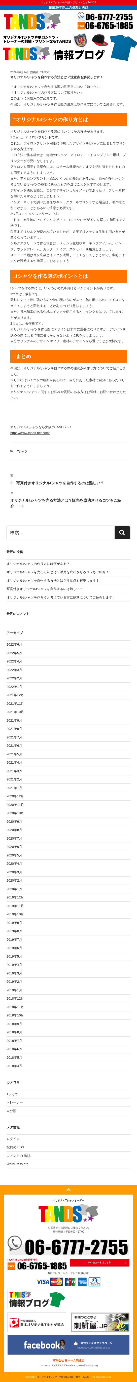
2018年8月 (14, 1032)
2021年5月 (14, 754)
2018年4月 (14, 1066)
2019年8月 (14, 931)
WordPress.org (17, 1164)
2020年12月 (15, 796)
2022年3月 (14, 670)
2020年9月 (14, 821)
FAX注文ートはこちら (99, 1262)
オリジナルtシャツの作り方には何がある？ (38, 564)
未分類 (11, 1111)
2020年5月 (14, 855)
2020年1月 (14, 889)
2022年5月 (14, 653)
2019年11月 (15, 906)
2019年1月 (14, 990)
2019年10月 (15, 914)
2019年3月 (14, 973)
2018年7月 (14, 1041)
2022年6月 (14, 644)
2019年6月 (14, 948)
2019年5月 (14, 956)
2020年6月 (14, 847)
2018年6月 (14, 1049)
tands (45, 72)
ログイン (13, 1139)
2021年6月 (14, 745)
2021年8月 (14, 729)
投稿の (15, 1147)
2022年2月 (14, 678)
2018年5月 (14, 1057)
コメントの (18, 1156)
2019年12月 (15, 897)
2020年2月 (14, 880)
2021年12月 (15, 695)
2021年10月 (15, 712)
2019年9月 (14, 923)
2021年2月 (14, 779)
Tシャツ (22, 451)
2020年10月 (15, 813)
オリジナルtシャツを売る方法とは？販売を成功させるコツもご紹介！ (58, 572)
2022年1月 (14, 687)
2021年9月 (14, 720)
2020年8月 (14, 830)
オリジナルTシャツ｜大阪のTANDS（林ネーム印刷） (64, 1377)
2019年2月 (14, 981)
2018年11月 (15, 1007)
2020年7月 (14, 838)
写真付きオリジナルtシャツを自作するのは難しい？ (45, 589)
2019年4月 (14, 965)
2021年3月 (14, 771)
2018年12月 (15, 998)
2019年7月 (14, 939)
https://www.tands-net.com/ (30, 433)
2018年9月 (14, 1024)
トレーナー (15, 1102)
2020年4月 (14, 863)
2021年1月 (14, 788)
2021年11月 (15, 703)
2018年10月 (15, 1015)
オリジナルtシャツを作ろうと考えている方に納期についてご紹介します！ (61, 597)
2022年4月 (14, 661)
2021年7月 (14, 737)
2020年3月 (14, 872)
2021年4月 (14, 762)
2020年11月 (15, 805)
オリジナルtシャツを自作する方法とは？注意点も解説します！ (53, 580)
